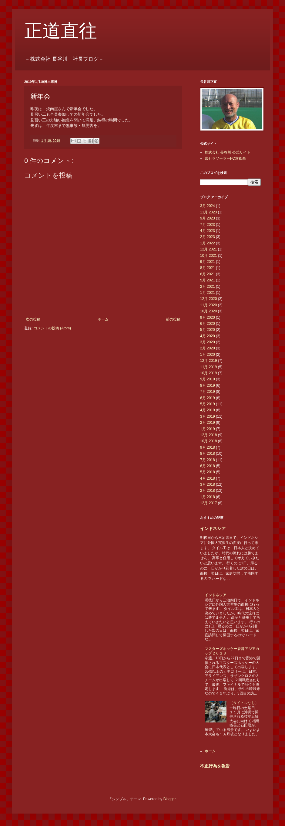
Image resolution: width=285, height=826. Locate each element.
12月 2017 (208, 503)
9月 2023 (207, 218)
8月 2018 (207, 453)
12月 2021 (208, 249)
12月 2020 (208, 299)
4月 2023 (207, 231)
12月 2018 (208, 435)
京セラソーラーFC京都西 (225, 158)
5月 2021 (207, 280)
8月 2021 (207, 268)
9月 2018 (207, 447)
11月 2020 (208, 305)
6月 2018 (207, 466)
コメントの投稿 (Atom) (52, 328)
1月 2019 (207, 429)
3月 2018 (207, 484)
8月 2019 (207, 385)
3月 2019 (207, 416)
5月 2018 (207, 472)
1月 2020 (207, 354)
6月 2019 (207, 398)
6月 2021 (207, 274)
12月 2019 (208, 361)
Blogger (169, 799)
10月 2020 (208, 311)
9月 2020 (207, 317)
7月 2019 (207, 391)
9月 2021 (207, 262)
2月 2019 (207, 422)
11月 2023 (208, 212)
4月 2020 (207, 336)
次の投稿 (33, 319)
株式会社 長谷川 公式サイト (227, 152)
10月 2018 (208, 441)
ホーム (103, 319)
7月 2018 (207, 460)
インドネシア (213, 528)
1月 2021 (207, 293)
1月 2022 (207, 243)
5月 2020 (207, 330)
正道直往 (60, 31)
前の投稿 (173, 319)
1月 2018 (207, 497)
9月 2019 (207, 379)
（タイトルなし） (244, 703)
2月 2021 (207, 286)
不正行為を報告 (215, 765)
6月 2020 (207, 323)
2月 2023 (207, 237)
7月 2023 (207, 225)
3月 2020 (207, 342)
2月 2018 (207, 490)
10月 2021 (208, 255)
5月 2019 (207, 404)
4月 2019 (207, 410)
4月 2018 (207, 478)
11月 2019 (208, 367)
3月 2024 (207, 206)
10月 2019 (208, 373)
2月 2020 (207, 348)
